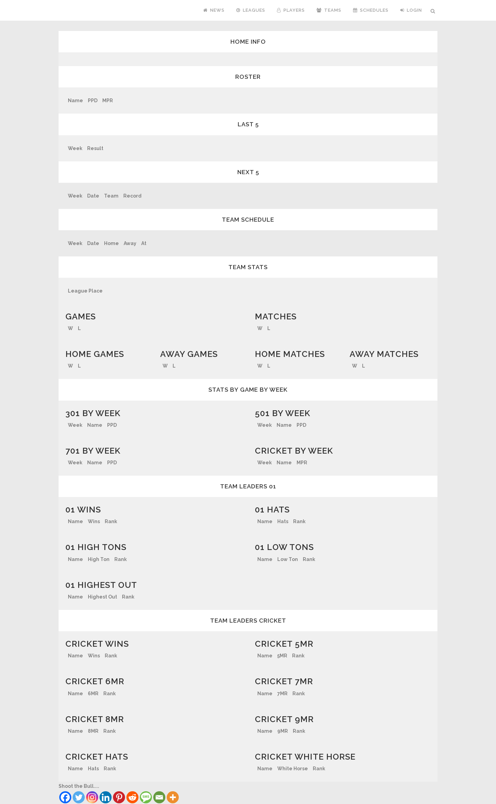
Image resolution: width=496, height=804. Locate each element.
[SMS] (146, 797)
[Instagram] (92, 797)
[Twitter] (79, 797)
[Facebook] (65, 797)
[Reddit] (132, 797)
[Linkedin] (106, 797)
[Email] (159, 797)
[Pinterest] (119, 797)
